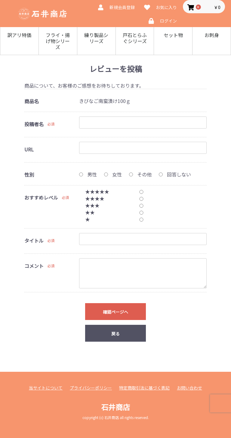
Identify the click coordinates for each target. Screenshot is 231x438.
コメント (34, 265)
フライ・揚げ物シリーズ (58, 41)
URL (29, 149)
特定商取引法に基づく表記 (144, 388)
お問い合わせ (189, 388)
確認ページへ (115, 312)
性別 (29, 174)
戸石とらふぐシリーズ (135, 38)
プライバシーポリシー (91, 388)
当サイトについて (46, 388)
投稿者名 (34, 124)
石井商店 (115, 407)
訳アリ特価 (19, 35)
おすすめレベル (41, 197)
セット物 (173, 35)
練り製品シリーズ (96, 38)
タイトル (34, 240)
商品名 (31, 101)
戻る (115, 334)
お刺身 (212, 35)
